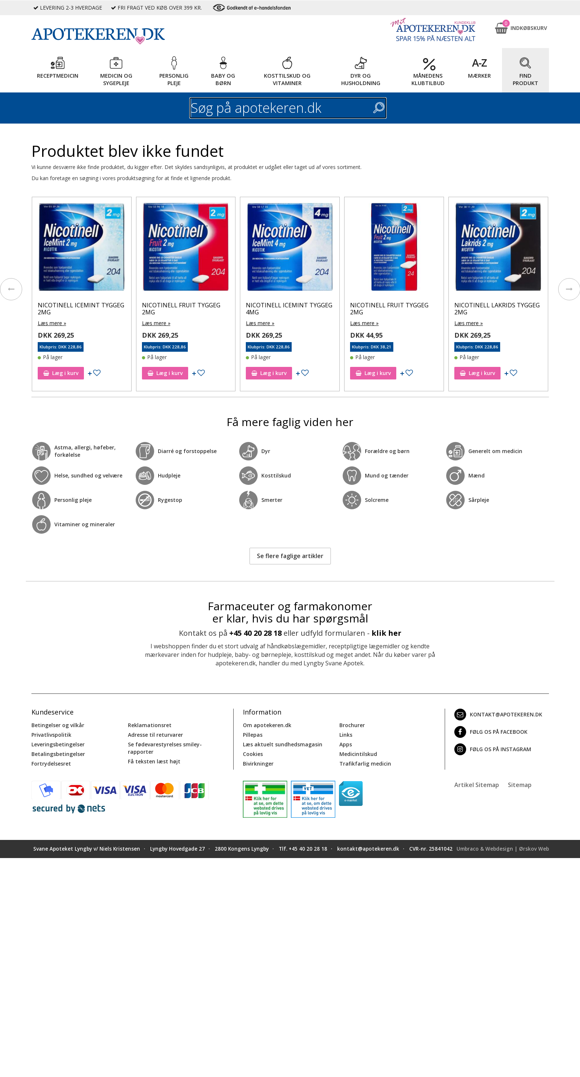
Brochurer (352, 725)
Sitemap (520, 785)
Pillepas (252, 734)
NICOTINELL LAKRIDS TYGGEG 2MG (497, 308)
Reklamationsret (150, 725)
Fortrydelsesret (51, 763)
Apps (345, 744)
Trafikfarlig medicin (365, 763)
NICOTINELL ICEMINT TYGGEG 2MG (81, 308)
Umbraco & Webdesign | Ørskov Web (503, 848)
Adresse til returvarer (155, 734)
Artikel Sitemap (476, 785)
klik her (386, 633)
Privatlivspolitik (51, 734)
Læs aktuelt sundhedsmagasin (282, 744)
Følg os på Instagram (492, 749)
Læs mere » (52, 323)
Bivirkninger (258, 763)
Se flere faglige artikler (290, 556)
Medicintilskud (358, 753)
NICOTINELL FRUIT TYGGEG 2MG (181, 308)
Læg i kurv (60, 373)
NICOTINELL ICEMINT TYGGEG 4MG (289, 308)
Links (345, 734)
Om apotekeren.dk (267, 725)
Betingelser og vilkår (57, 725)
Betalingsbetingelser (58, 753)
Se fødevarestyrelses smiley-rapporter (165, 748)
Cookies (253, 753)
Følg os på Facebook (491, 732)
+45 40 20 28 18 (255, 633)
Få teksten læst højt (154, 761)
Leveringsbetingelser (58, 744)
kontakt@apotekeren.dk (498, 714)
